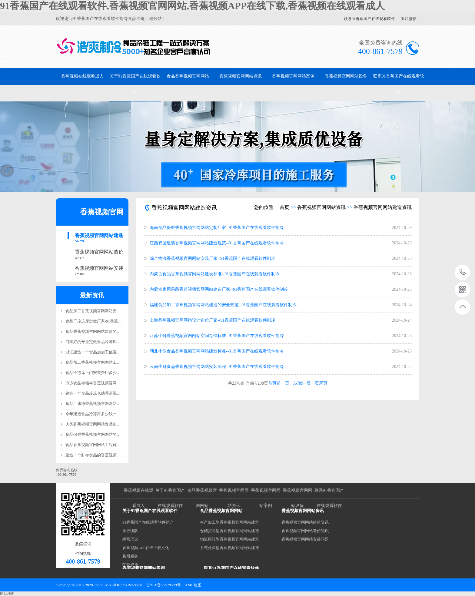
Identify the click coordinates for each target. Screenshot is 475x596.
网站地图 (7, 593)
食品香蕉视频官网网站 (188, 76)
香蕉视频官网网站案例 (293, 76)
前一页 (283, 383)
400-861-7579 (463, 272)
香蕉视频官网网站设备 (346, 76)
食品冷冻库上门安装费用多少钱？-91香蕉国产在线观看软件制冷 (121, 372)
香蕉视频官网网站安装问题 (99, 269)
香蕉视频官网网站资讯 (240, 76)
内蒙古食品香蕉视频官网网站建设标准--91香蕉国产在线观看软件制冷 (215, 274)
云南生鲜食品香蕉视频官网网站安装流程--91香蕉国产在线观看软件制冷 (217, 366)
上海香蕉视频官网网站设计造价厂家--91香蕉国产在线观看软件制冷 (212, 320)
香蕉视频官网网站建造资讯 (99, 236)
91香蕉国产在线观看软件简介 (148, 522)
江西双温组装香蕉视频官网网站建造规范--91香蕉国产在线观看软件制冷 (217, 243)
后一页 (312, 383)
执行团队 (130, 530)
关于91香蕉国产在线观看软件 (135, 84)
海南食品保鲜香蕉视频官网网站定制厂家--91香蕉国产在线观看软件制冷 (217, 227)
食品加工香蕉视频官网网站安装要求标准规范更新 (108, 311)
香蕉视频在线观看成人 (82, 76)
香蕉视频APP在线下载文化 (145, 547)
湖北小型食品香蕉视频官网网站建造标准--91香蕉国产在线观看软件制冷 (217, 351)
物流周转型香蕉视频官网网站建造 (229, 539)
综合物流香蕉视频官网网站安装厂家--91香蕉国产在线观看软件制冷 (212, 258)
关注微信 (409, 18)
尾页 (323, 383)
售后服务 (130, 556)
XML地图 (193, 585)
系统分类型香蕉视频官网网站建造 (229, 547)
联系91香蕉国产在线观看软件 (369, 18)
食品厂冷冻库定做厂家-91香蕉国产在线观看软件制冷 (111, 321)
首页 (284, 207)
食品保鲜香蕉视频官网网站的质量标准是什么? (105, 434)
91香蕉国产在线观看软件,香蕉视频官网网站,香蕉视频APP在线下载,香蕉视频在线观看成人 (192, 5)
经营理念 (130, 539)
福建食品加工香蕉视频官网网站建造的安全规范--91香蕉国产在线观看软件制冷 (223, 305)
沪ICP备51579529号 (164, 585)
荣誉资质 (130, 564)
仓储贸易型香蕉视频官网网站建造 (229, 530)
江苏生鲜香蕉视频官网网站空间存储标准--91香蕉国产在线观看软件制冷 (217, 335)
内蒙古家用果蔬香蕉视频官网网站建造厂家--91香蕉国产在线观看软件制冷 (219, 289)
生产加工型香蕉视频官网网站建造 (229, 522)
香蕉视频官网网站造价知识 (99, 252)
